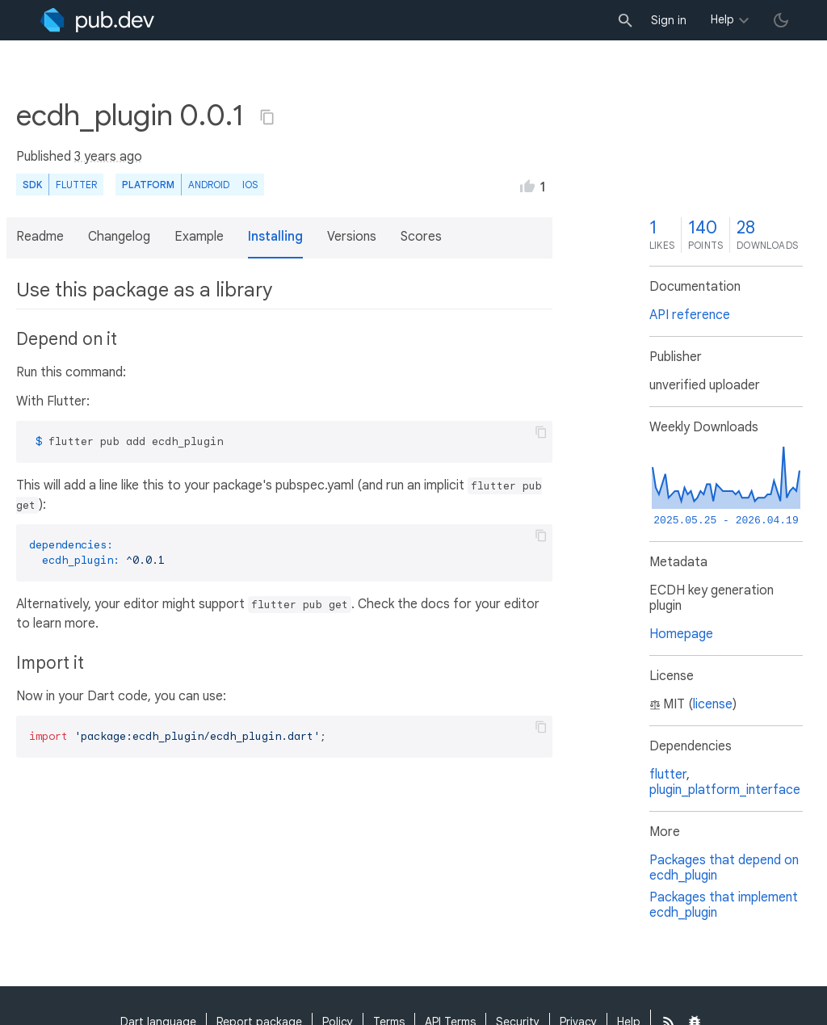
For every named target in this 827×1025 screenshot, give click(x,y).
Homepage (681, 634)
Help (722, 19)
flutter (667, 775)
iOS (250, 185)
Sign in (668, 20)
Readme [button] (40, 237)
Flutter (76, 185)
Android (208, 185)
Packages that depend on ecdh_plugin (724, 868)
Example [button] (199, 237)
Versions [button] (351, 237)
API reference (689, 315)
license (713, 704)
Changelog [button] (119, 237)
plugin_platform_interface (724, 790)
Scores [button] (421, 237)
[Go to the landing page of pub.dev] (97, 20)
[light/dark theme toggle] (781, 20)
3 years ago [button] (108, 157)
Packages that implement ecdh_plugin (723, 905)
